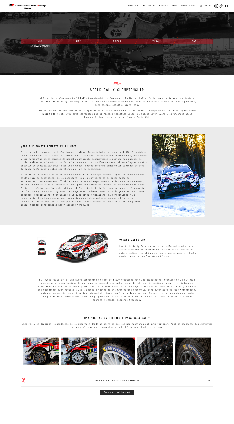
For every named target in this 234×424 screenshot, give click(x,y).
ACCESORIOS (149, 6)
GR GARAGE (162, 6)
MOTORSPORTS (134, 6)
